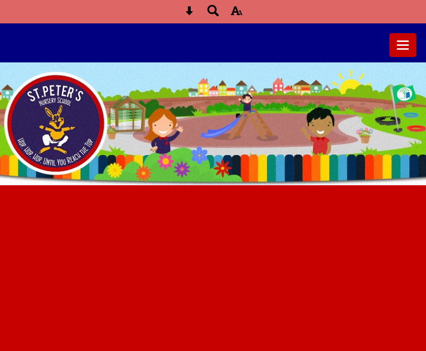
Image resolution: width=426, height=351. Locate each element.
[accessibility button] (236, 14)
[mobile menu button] (402, 45)
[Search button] (213, 14)
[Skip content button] (189, 14)
